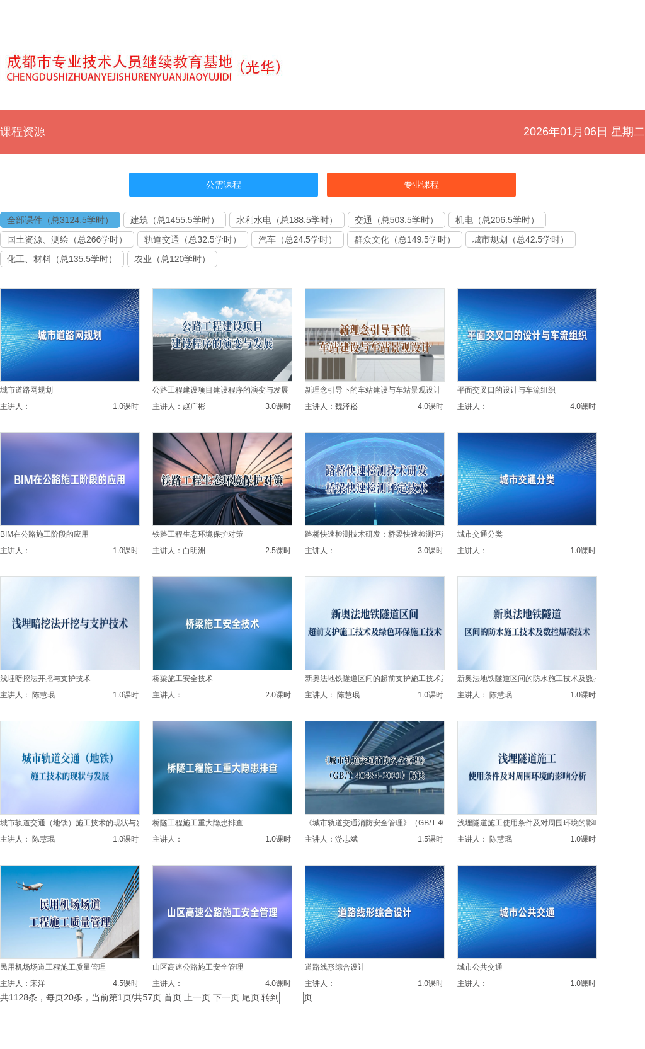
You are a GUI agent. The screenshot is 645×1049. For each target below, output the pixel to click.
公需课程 (223, 185)
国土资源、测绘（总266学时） (67, 239)
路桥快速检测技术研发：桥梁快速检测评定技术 (384, 534)
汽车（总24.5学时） (297, 239)
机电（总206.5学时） (497, 220)
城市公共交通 (480, 967)
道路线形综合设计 (335, 967)
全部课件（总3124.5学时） (60, 220)
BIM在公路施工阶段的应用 (44, 534)
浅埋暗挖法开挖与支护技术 (45, 678)
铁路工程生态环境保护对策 (197, 534)
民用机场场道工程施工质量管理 (53, 967)
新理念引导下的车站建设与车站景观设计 (373, 390)
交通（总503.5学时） (396, 220)
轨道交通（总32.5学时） (192, 239)
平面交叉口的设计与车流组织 (506, 390)
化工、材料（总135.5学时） (62, 259)
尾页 (251, 997)
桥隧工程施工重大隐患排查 (197, 822)
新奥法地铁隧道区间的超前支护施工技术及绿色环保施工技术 (407, 678)
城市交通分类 (480, 534)
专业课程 (421, 185)
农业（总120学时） (172, 259)
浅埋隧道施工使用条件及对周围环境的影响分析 (536, 822)
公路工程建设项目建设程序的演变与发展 (220, 390)
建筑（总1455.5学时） (174, 220)
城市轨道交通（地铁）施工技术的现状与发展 (75, 822)
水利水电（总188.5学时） (287, 220)
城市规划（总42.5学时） (520, 239)
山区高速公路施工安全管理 (197, 967)
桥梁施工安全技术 (182, 678)
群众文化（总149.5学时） (404, 239)
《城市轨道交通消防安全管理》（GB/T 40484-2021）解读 (403, 822)
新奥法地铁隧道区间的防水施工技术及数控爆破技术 (544, 678)
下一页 (226, 997)
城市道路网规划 (26, 390)
